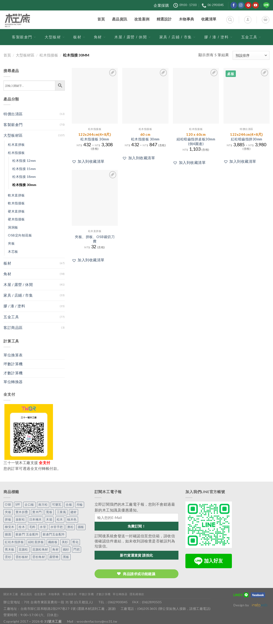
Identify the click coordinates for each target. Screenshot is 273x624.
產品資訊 (26, 594)
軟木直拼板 (16, 195)
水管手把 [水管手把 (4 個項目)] (56, 527)
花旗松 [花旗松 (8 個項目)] (23, 549)
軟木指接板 (16, 203)
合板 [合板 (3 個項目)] (69, 504)
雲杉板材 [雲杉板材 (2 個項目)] (22, 557)
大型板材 (55, 37)
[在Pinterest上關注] (248, 5)
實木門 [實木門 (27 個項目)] (37, 512)
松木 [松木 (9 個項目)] (60, 519)
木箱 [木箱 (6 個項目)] (49, 519)
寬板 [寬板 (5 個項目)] (49, 512)
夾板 (11, 243)
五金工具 (251, 37)
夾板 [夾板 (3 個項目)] (8, 512)
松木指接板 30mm (94, 136)
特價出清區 (13, 114)
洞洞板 (13, 227)
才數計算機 (13, 373)
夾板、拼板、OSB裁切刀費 (95, 239)
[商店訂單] (251, 55)
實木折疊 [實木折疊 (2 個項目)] (22, 512)
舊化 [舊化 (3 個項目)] (75, 542)
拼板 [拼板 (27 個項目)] (8, 519)
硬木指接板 (16, 219)
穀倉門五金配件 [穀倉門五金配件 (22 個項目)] (54, 534)
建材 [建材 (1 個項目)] (73, 512)
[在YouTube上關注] (255, 5)
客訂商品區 (13, 327)
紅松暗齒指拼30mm (246, 136)
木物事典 (54, 594)
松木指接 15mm (24, 169)
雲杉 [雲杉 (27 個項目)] (8, 557)
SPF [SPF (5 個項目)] (17, 504)
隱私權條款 (137, 594)
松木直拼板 (16, 144)
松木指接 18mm (24, 177)
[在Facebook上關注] (233, 5)
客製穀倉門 (24, 37)
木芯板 (13, 251)
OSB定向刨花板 (20, 235)
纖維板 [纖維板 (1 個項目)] (53, 542)
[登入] (247, 19)
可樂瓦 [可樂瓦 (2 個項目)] (57, 504)
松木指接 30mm (24, 185)
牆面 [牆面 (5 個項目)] (8, 534)
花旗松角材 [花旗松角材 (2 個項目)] (40, 549)
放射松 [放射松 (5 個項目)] (20, 519)
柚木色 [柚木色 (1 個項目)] (72, 519)
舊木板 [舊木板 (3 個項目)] (9, 549)
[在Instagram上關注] (241, 5)
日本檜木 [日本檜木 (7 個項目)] (35, 519)
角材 (100, 37)
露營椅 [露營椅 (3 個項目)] (54, 557)
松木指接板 (48, 55)
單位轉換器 (13, 382)
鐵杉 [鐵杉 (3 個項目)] (66, 549)
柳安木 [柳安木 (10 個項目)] (9, 527)
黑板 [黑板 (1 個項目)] (66, 557)
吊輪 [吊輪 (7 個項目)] (79, 504)
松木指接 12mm (24, 161)
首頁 (7, 55)
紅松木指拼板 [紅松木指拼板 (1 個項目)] (14, 542)
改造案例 (40, 594)
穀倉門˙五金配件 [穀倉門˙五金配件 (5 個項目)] (27, 534)
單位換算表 (13, 355)
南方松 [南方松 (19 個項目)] (43, 504)
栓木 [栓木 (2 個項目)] (22, 527)
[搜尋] (230, 19)
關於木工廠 (10, 594)
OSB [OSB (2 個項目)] (8, 504)
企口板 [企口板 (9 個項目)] (29, 504)
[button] (88, 161)
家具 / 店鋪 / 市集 (177, 37)
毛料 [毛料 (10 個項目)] (32, 527)
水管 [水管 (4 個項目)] (43, 527)
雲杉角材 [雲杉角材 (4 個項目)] (38, 557)
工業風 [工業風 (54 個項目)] (61, 512)
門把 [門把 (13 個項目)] (76, 549)
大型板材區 (25, 55)
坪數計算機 (13, 364)
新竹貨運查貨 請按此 (136, 555)
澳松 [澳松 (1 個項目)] (70, 527)
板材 (79, 37)
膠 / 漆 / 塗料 (218, 37)
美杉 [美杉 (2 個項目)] (65, 542)
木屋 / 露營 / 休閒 (132, 37)
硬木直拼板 (16, 211)
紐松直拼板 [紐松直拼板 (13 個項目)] (36, 542)
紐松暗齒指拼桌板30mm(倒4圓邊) (196, 139)
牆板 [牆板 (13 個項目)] (81, 527)
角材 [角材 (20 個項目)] (55, 549)
